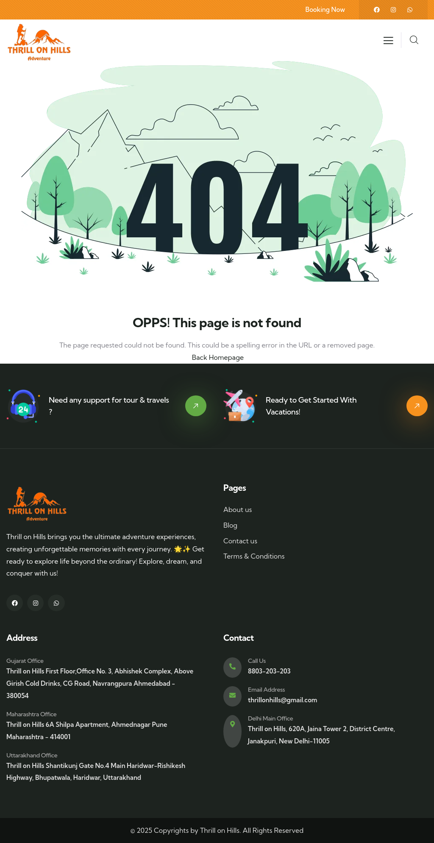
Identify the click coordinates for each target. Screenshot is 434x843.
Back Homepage (217, 357)
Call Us (257, 661)
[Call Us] (232, 667)
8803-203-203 (269, 671)
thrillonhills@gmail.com (282, 700)
